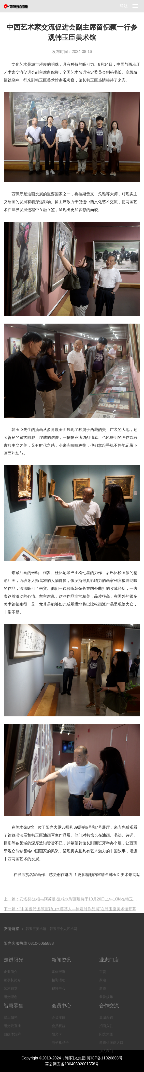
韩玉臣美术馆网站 (124, 875)
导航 (124, 6)
